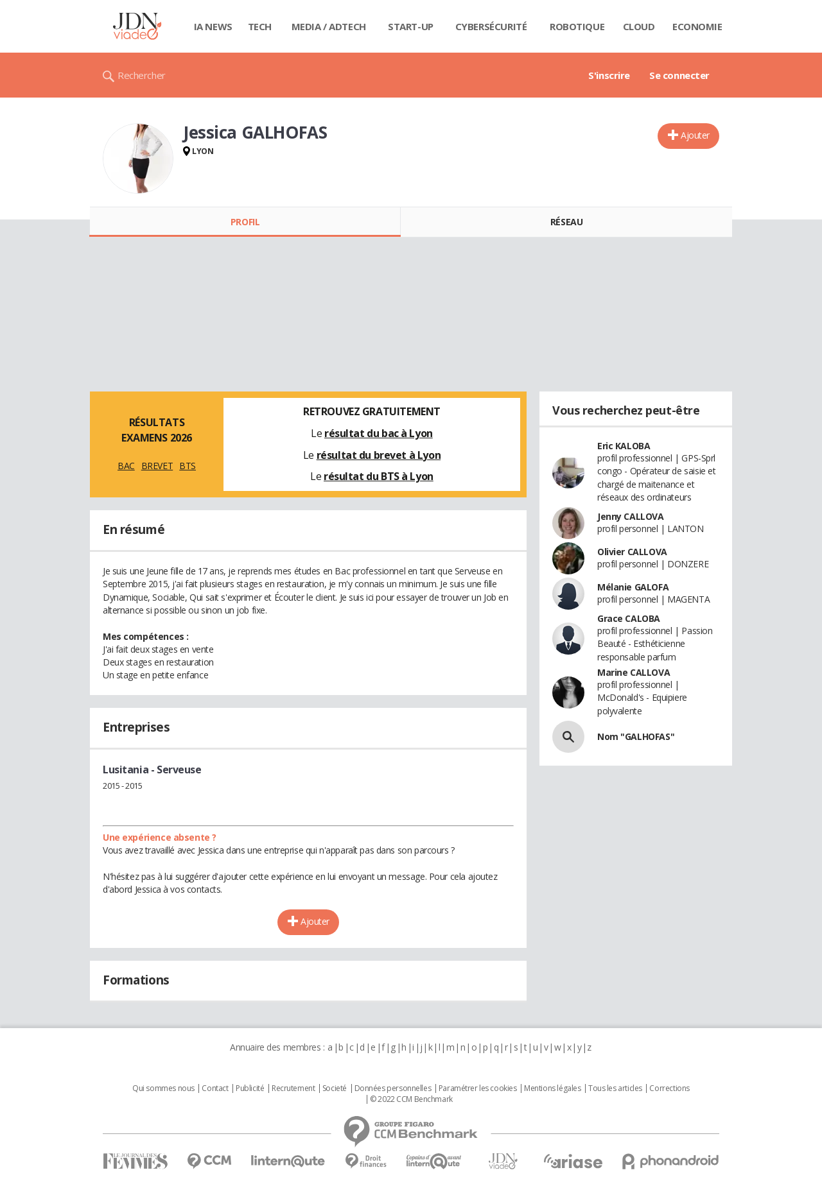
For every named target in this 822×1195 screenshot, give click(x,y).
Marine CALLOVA (633, 672)
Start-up (410, 26)
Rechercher (142, 75)
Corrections (669, 1088)
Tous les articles (615, 1088)
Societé (334, 1088)
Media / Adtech (329, 26)
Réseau (566, 222)
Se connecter (679, 75)
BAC (126, 466)
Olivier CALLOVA (632, 552)
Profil (245, 222)
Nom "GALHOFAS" (635, 736)
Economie (697, 26)
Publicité (250, 1088)
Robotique (577, 26)
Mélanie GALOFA (633, 587)
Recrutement (293, 1088)
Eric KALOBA (623, 446)
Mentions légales (552, 1088)
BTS (187, 466)
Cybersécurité (491, 26)
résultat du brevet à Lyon (379, 455)
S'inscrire (609, 75)
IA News (213, 26)
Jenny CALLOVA (630, 516)
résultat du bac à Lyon (378, 433)
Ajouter (695, 135)
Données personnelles (393, 1088)
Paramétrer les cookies (478, 1088)
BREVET (157, 466)
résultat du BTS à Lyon (378, 476)
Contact (215, 1088)
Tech (260, 26)
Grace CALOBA (628, 618)
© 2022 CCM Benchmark (411, 1099)
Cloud (639, 26)
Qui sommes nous (163, 1088)
